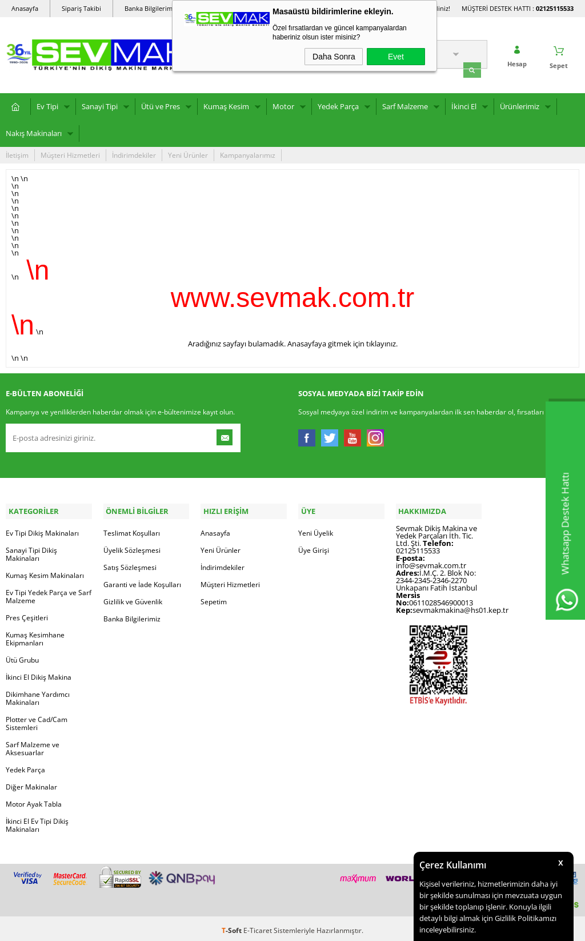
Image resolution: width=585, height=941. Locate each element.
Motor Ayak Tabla (34, 800)
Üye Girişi (313, 546)
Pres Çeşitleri (27, 614)
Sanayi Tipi (100, 104)
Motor (283, 104)
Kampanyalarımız (247, 153)
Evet (396, 56)
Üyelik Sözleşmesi (132, 546)
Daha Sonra (333, 56)
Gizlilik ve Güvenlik (132, 598)
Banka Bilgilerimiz (151, 8)
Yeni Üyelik (315, 529)
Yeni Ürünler (188, 153)
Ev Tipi (47, 104)
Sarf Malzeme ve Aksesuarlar (32, 744)
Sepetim (214, 598)
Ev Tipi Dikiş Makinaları (42, 529)
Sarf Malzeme (405, 104)
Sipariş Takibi (81, 8)
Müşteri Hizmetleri (70, 153)
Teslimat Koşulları (131, 529)
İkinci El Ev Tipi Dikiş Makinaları (37, 821)
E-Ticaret (257, 926)
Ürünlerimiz (519, 104)
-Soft (232, 926)
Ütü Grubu (22, 656)
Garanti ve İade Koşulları (142, 580)
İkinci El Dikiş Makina (38, 673)
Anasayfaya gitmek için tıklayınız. (342, 342)
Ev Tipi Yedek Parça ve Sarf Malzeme (48, 592)
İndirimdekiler (134, 153)
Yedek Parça (338, 104)
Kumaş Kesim (226, 104)
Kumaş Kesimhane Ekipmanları (35, 635)
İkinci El (463, 104)
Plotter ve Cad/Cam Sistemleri (36, 719)
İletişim (17, 153)
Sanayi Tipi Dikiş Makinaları (31, 550)
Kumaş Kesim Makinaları (45, 571)
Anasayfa (24, 8)
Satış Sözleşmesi (130, 563)
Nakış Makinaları (34, 131)
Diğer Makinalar (31, 783)
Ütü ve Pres (160, 104)
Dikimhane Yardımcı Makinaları (38, 694)
